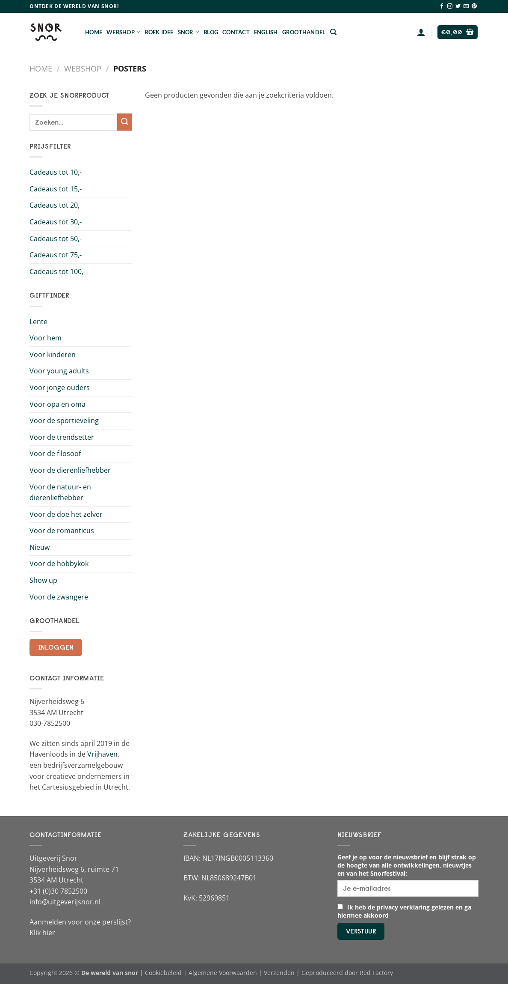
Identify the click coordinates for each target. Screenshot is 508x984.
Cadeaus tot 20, (55, 205)
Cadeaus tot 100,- (58, 271)
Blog (211, 32)
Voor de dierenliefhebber (70, 470)
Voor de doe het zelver (66, 514)
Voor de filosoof (55, 453)
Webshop (123, 32)
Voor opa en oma (58, 404)
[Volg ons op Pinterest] (474, 6)
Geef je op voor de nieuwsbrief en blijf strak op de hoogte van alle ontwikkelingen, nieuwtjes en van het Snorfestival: (406, 865)
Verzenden (279, 973)
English (266, 32)
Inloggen (56, 647)
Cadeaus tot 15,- (56, 189)
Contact (236, 32)
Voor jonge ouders (60, 387)
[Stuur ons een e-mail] (466, 6)
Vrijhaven (102, 754)
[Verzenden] (124, 122)
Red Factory (376, 973)
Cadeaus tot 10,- (56, 172)
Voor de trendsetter (62, 437)
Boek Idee (159, 32)
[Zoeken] (333, 32)
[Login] (421, 32)
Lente (38, 321)
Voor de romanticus (62, 530)
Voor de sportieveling (64, 420)
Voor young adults (59, 371)
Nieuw (40, 547)
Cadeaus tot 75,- (56, 254)
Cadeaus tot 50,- (56, 238)
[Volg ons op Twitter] (458, 6)
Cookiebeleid (163, 973)
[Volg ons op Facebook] (441, 6)
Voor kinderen (53, 354)
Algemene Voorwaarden (223, 973)
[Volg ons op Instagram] (449, 6)
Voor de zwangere (59, 597)
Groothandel (304, 32)
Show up (43, 580)
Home (93, 32)
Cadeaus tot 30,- (56, 222)
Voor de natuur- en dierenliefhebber (60, 492)
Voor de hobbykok (59, 563)
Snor (188, 32)
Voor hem (46, 338)
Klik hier (42, 932)
